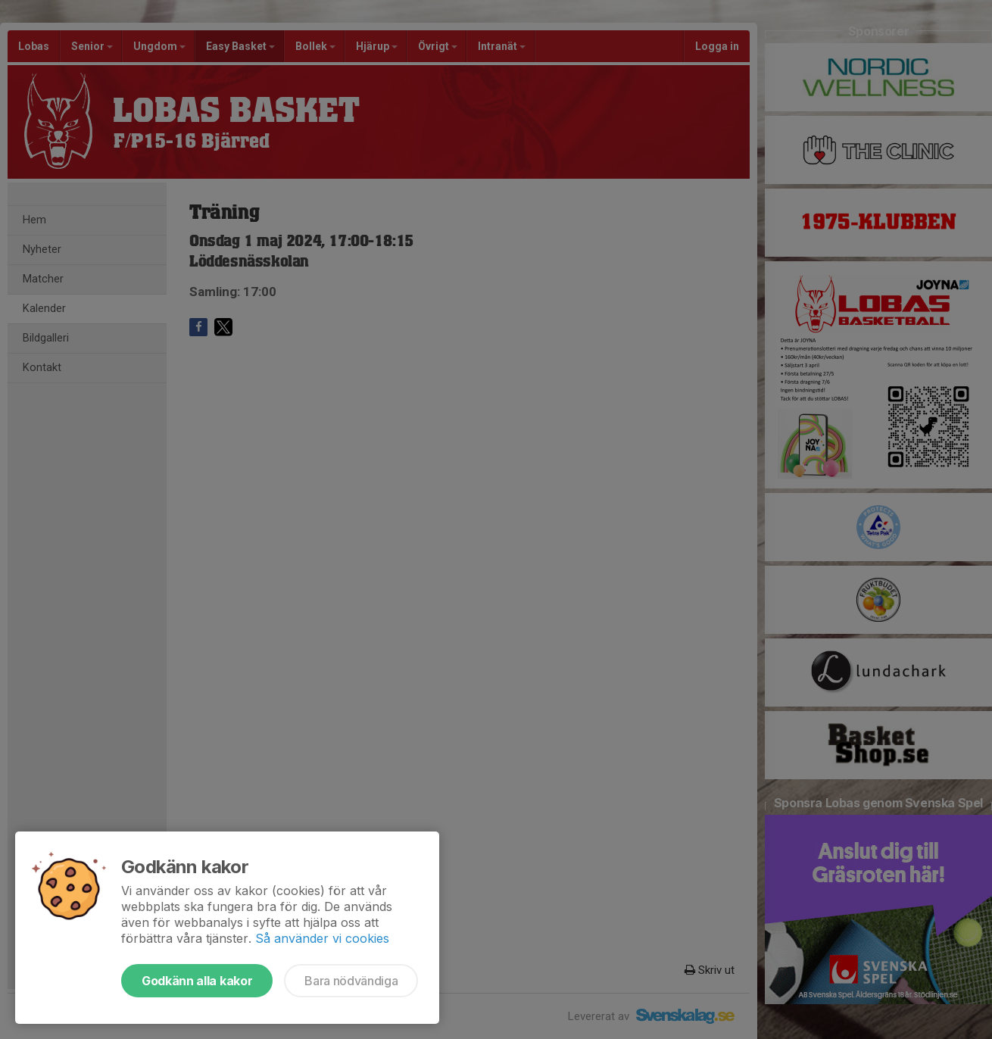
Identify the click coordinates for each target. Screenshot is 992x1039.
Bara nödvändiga (351, 980)
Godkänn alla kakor (197, 980)
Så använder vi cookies (322, 938)
